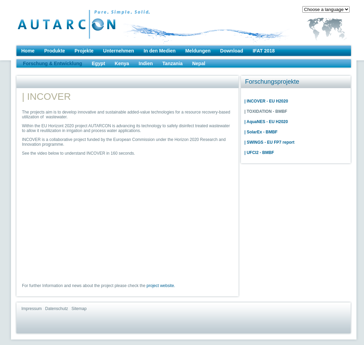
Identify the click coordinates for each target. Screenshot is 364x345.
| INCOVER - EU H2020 (266, 101)
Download (231, 50)
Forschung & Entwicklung (52, 63)
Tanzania (172, 63)
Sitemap (79, 308)
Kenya (122, 63)
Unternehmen (118, 50)
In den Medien (159, 50)
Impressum (32, 308)
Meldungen (197, 50)
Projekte (84, 50)
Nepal (198, 63)
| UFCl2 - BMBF (259, 152)
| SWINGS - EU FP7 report (269, 142)
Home (28, 50)
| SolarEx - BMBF (261, 132)
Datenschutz (56, 308)
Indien (146, 63)
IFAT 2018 (264, 50)
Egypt (98, 63)
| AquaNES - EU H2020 (266, 121)
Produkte (54, 50)
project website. (161, 285)
